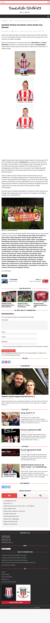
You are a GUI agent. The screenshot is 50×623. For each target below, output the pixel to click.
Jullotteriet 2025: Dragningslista (11, 522)
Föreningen (29, 31)
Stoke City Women (37, 31)
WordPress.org (5, 582)
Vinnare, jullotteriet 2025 (31, 430)
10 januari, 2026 (25, 452)
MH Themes (37, 611)
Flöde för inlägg (5, 578)
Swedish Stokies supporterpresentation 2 (18, 396)
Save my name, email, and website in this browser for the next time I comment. (25, 346)
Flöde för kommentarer (7, 580)
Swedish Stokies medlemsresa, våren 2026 (14, 514)
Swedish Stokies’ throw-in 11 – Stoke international (24, 305)
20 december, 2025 (26, 469)
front (4, 275)
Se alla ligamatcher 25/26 (31, 450)
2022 (22, 31)
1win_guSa (4, 561)
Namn (3, 332)
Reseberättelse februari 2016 (28, 566)
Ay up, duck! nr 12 (28, 413)
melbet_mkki (4, 563)
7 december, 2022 (7, 31)
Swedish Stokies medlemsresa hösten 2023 (40, 305)
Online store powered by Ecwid (9, 585)
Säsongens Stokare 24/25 (9, 517)
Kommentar (5, 320)
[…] (7, 404)
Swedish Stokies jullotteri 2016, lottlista (17, 558)
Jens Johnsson (16, 31)
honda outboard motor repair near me (11, 566)
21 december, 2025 (26, 415)
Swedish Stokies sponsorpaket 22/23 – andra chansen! (8, 305)
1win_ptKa (4, 558)
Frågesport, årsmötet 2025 (10, 527)
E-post (4, 337)
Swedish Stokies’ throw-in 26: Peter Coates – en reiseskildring (33, 466)
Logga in (3, 575)
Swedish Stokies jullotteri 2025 (11, 520)
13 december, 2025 (26, 432)
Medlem (13, 568)
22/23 (25, 31)
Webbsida (4, 341)
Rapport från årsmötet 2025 (10, 525)
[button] (48, 16)
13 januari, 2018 (6, 398)
